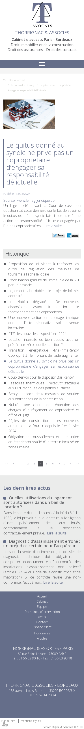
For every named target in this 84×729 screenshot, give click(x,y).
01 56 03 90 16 (29, 658)
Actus (42, 617)
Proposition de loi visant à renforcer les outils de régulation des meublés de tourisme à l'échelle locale (43, 269)
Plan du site (8, 721)
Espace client (42, 627)
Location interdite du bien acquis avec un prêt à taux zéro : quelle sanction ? (43, 342)
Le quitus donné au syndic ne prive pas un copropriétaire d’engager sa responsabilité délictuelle (43, 366)
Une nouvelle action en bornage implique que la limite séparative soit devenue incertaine (43, 322)
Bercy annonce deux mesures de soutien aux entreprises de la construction (43, 396)
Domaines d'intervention (42, 612)
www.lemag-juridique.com (37, 200)
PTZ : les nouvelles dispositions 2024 (37, 333)
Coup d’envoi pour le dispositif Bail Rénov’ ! (41, 377)
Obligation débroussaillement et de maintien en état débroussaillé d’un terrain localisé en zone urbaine (43, 441)
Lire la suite (53, 225)
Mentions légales (31, 721)
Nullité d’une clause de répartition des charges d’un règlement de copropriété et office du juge (43, 409)
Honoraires (42, 633)
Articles (42, 638)
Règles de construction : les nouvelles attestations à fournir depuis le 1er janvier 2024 (43, 425)
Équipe (42, 606)
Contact (42, 622)
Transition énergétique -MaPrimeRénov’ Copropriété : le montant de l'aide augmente (43, 353)
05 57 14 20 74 (45, 695)
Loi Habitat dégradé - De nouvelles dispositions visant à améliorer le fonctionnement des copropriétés (43, 306)
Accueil (21, 80)
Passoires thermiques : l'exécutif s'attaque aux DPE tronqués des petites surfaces (43, 386)
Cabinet (42, 601)
